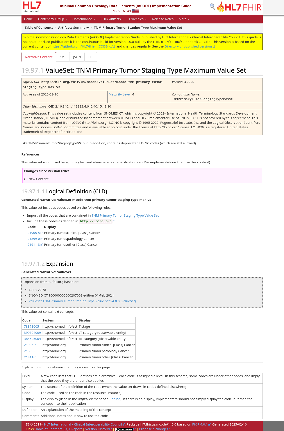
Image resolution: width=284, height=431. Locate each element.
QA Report (74, 428)
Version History (97, 428)
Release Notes (162, 19)
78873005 (31, 325)
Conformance (83, 19)
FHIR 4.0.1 (200, 423)
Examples (138, 19)
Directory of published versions (188, 46)
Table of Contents (49, 428)
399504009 (32, 331)
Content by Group (52, 19)
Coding (114, 398)
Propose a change (153, 428)
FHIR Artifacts (112, 19)
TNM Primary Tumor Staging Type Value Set (125, 214)
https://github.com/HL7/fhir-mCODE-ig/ (82, 46)
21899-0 (34, 237)
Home (28, 19)
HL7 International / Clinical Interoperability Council (83, 423)
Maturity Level (120, 93)
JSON (78, 57)
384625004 (32, 337)
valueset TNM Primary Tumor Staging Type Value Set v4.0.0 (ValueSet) (82, 300)
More (184, 19)
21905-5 (34, 231)
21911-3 (34, 243)
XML (63, 57)
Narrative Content (39, 57)
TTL (92, 57)
